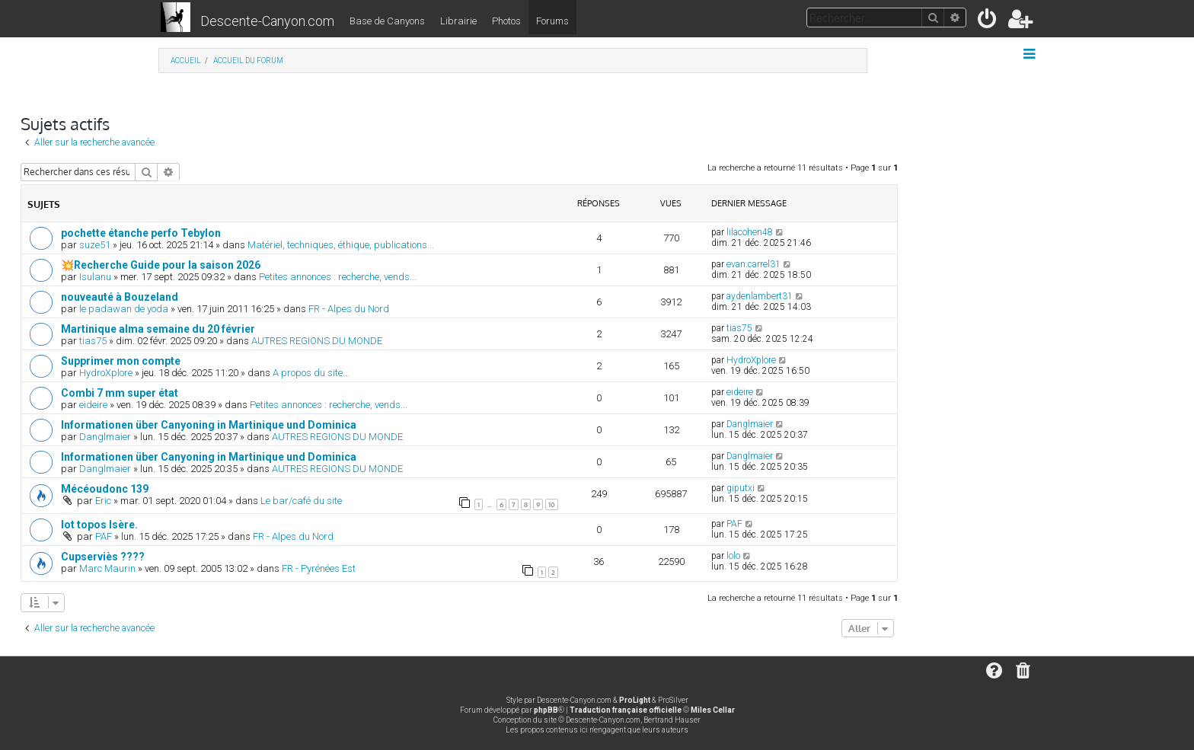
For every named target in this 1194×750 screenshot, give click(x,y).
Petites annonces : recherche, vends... (338, 276)
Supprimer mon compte (120, 361)
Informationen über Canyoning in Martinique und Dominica (208, 425)
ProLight (634, 700)
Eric (103, 500)
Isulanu (95, 276)
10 (551, 504)
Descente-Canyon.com (267, 21)
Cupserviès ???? (103, 557)
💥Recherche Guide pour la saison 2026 (160, 265)
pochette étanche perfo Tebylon (141, 233)
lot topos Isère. (99, 525)
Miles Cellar (713, 710)
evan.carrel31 (753, 264)
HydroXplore (105, 372)
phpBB (546, 710)
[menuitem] (988, 21)
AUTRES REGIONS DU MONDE (316, 340)
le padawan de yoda (123, 308)
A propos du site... (311, 372)
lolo (733, 556)
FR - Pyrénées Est (319, 568)
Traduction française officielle (626, 710)
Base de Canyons (387, 21)
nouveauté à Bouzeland (119, 297)
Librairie (458, 21)
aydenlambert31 (759, 296)
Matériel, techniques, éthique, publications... (340, 245)
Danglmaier (105, 436)
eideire (93, 404)
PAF (103, 536)
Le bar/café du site (301, 500)
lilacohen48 (749, 232)
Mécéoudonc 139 (104, 489)
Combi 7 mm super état (119, 393)
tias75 (93, 340)
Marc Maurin (107, 568)
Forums (552, 21)
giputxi (740, 488)
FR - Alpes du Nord (348, 308)
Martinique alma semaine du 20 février (158, 329)
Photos (506, 21)
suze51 (94, 245)
